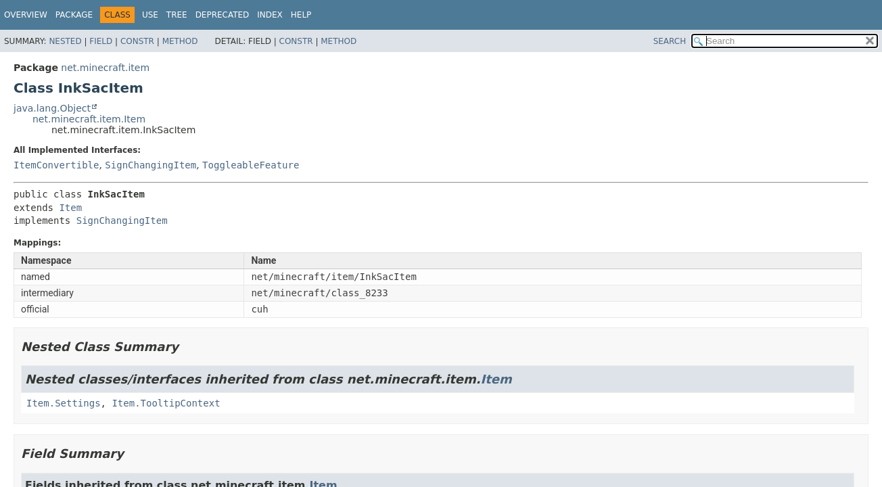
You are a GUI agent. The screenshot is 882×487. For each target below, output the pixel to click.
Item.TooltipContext (166, 403)
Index (270, 15)
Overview (25, 15)
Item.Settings (63, 403)
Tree (176, 15)
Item (70, 207)
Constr (137, 41)
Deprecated (222, 15)
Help (301, 15)
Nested (65, 41)
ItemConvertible (56, 165)
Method (180, 41)
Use (150, 15)
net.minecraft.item (105, 67)
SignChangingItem (150, 165)
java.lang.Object (52, 108)
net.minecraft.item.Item (88, 119)
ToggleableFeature (250, 165)
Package (74, 15)
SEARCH (670, 41)
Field (100, 41)
